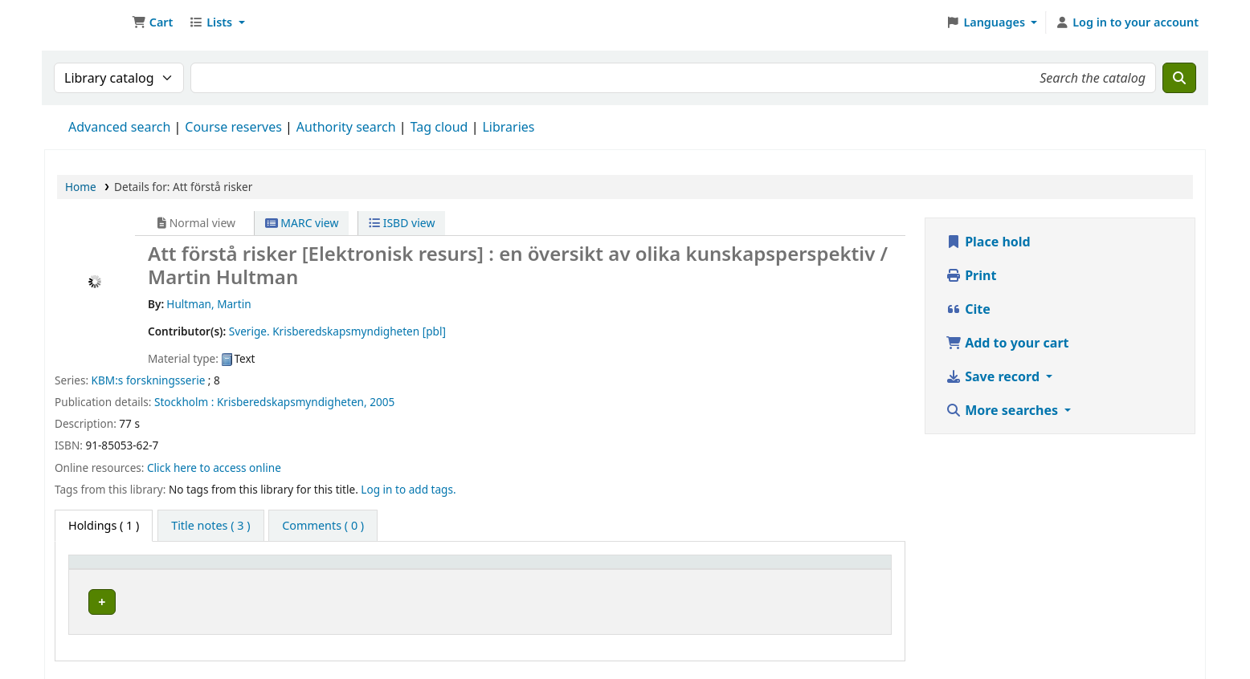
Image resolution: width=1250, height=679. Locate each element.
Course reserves (233, 127)
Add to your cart (1007, 343)
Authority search (346, 127)
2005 (382, 401)
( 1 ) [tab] (103, 525)
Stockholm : (184, 401)
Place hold (988, 241)
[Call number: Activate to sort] (517, 569)
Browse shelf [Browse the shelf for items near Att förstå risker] (508, 599)
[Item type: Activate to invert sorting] (136, 569)
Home (80, 186)
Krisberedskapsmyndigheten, (292, 401)
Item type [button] (104, 569)
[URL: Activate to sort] (710, 569)
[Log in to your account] (1126, 22)
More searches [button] (1003, 410)
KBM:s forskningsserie (149, 380)
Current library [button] (252, 569)
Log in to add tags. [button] (408, 489)
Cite (968, 309)
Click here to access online (214, 467)
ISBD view (402, 222)
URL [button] (652, 569)
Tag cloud (439, 127)
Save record (994, 376)
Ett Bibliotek (85, 22)
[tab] (210, 526)
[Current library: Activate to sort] (302, 569)
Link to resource (684, 599)
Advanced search (119, 127)
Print (971, 275)
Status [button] (813, 569)
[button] (152, 22)
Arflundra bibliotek (267, 599)
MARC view (302, 222)
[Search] (1179, 78)
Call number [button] (442, 569)
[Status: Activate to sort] (839, 569)
